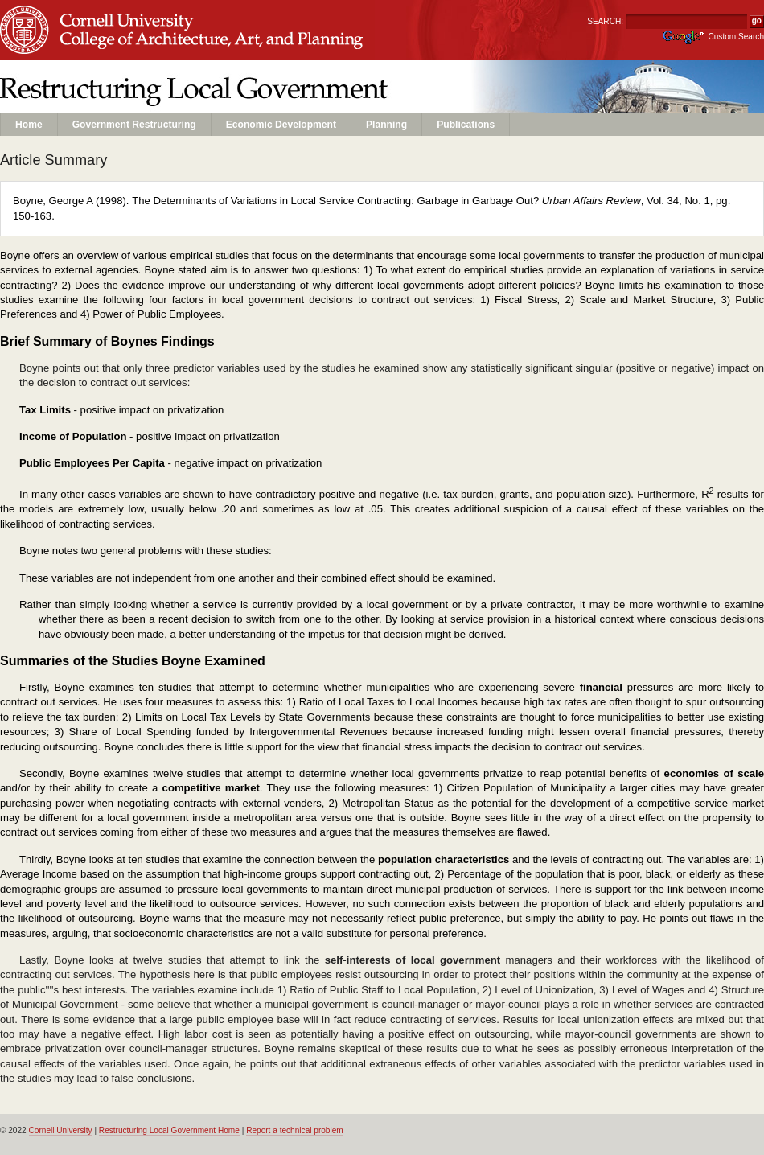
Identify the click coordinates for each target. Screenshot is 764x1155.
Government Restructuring (134, 124)
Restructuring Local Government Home (169, 1130)
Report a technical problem (294, 1130)
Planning (386, 124)
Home (29, 124)
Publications (466, 124)
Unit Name (129, 45)
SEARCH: (605, 21)
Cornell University (129, 15)
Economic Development (281, 124)
